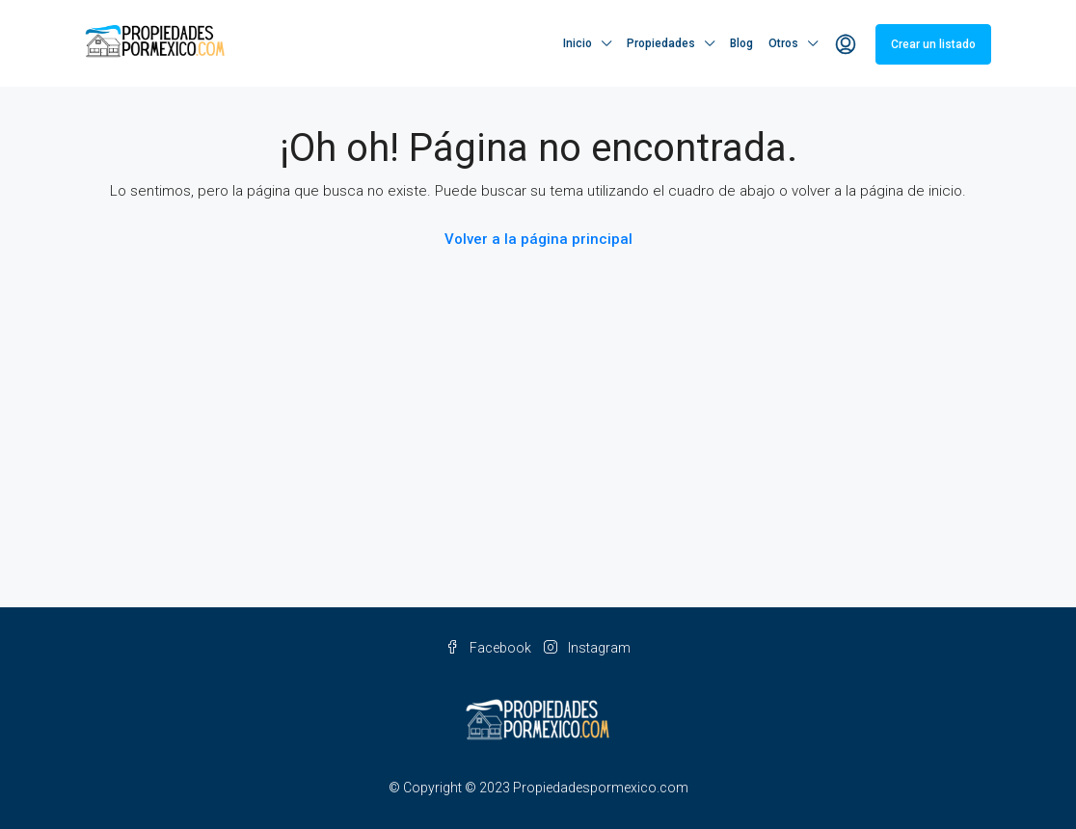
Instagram (587, 647)
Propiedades (661, 43)
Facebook (489, 647)
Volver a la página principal (538, 239)
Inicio (577, 43)
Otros (783, 43)
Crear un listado (933, 44)
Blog (741, 43)
